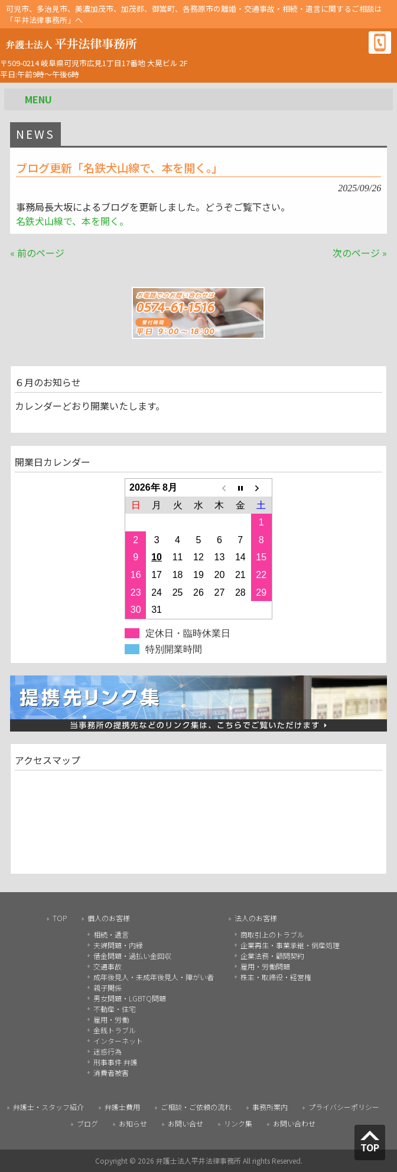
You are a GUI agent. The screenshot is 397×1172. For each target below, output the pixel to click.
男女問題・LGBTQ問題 (129, 998)
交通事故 (107, 966)
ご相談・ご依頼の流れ (196, 1107)
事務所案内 (270, 1107)
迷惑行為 (107, 1051)
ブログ (87, 1123)
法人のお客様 (256, 918)
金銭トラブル (114, 1030)
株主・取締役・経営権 (275, 977)
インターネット (118, 1041)
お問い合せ (185, 1123)
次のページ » (360, 253)
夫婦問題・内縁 (118, 945)
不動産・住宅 (114, 1009)
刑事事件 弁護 (115, 1062)
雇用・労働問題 (265, 966)
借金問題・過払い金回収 (132, 956)
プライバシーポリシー (343, 1107)
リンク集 (238, 1123)
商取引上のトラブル (272, 934)
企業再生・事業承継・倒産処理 (290, 945)
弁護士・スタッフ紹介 (48, 1107)
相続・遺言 (111, 934)
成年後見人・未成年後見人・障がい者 (153, 977)
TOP (60, 918)
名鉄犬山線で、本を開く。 (72, 221)
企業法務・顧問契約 (272, 956)
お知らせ (133, 1123)
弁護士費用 (122, 1107)
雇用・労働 (111, 1019)
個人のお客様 (108, 918)
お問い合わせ (294, 1123)
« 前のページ (37, 253)
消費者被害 (111, 1072)
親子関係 (107, 987)
